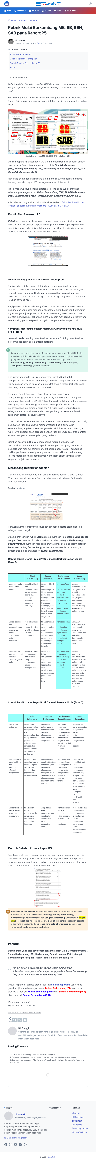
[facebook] (14, 1020)
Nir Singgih (20, 1114)
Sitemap (77, 1124)
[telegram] (25, 1020)
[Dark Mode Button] (90, 3)
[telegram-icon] (20, 1144)
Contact (77, 1121)
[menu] (6, 3)
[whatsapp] (20, 1020)
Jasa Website (79, 1132)
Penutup (13, 67)
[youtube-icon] (15, 1144)
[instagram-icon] (10, 1144)
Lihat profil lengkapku (16, 1137)
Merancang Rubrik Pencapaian (23, 58)
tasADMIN (52, 1157)
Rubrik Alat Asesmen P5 (20, 54)
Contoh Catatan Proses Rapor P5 (25, 63)
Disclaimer (78, 1117)
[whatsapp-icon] (25, 1144)
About (76, 1113)
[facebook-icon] (5, 1144)
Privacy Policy (80, 1128)
